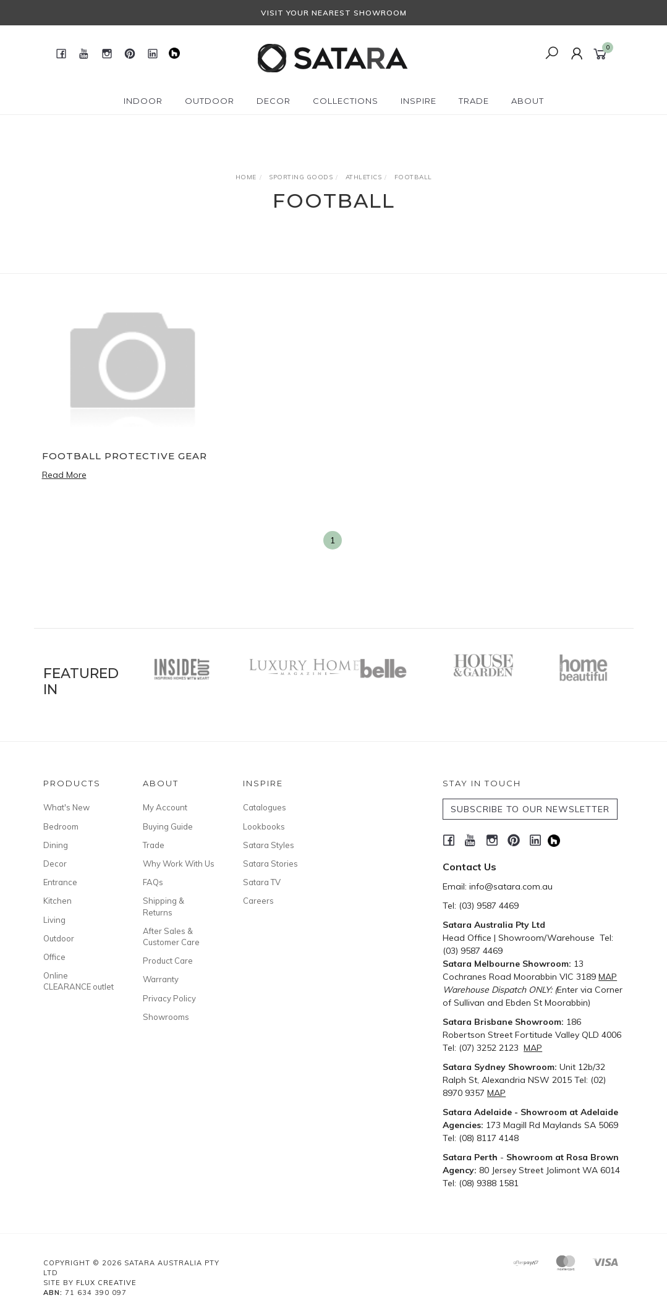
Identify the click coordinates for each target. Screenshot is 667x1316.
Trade (153, 845)
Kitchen (57, 901)
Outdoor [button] (209, 101)
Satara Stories (270, 863)
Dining (55, 845)
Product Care (168, 961)
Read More (64, 474)
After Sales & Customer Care (171, 936)
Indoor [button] (143, 101)
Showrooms (166, 1017)
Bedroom (61, 826)
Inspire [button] (418, 101)
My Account (165, 807)
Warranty (161, 979)
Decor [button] (274, 101)
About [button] (527, 101)
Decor (55, 863)
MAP (607, 976)
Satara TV (262, 882)
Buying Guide (168, 826)
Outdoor (58, 938)
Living (54, 920)
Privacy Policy (169, 998)
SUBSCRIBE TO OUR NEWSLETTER (530, 809)
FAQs (153, 882)
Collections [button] (345, 101)
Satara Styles (268, 845)
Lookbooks (264, 826)
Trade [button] (474, 101)
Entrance (60, 882)
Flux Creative (106, 1282)
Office (54, 957)
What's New (66, 807)
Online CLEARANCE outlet (78, 980)
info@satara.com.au (511, 886)
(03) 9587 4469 (489, 905)
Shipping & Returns (163, 906)
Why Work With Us (179, 863)
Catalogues (264, 807)
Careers (258, 901)
